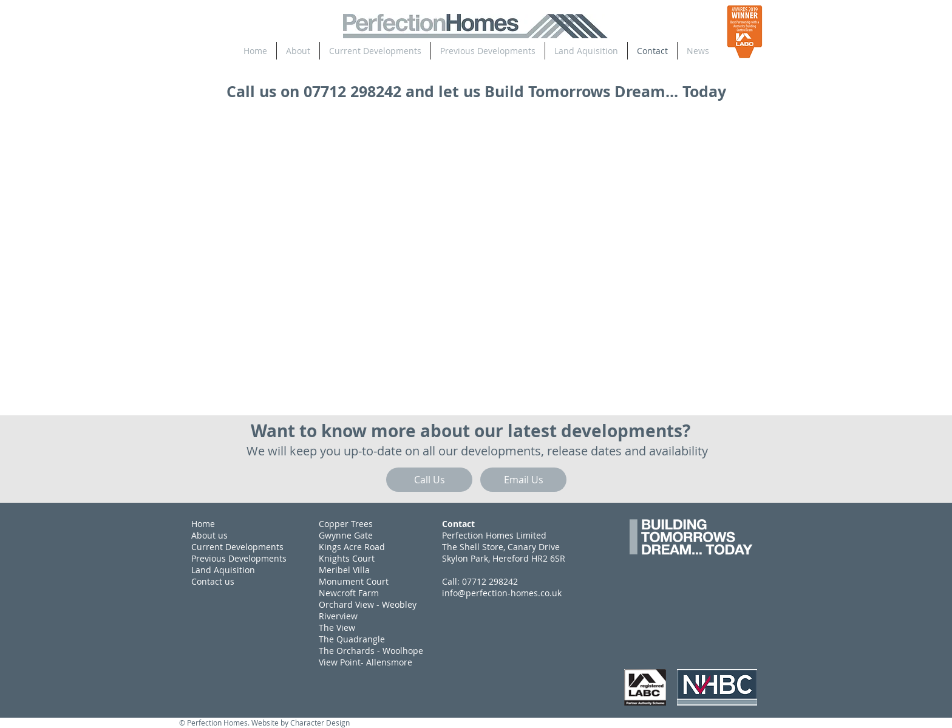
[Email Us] (523, 480)
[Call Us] (429, 480)
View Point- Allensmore (365, 662)
